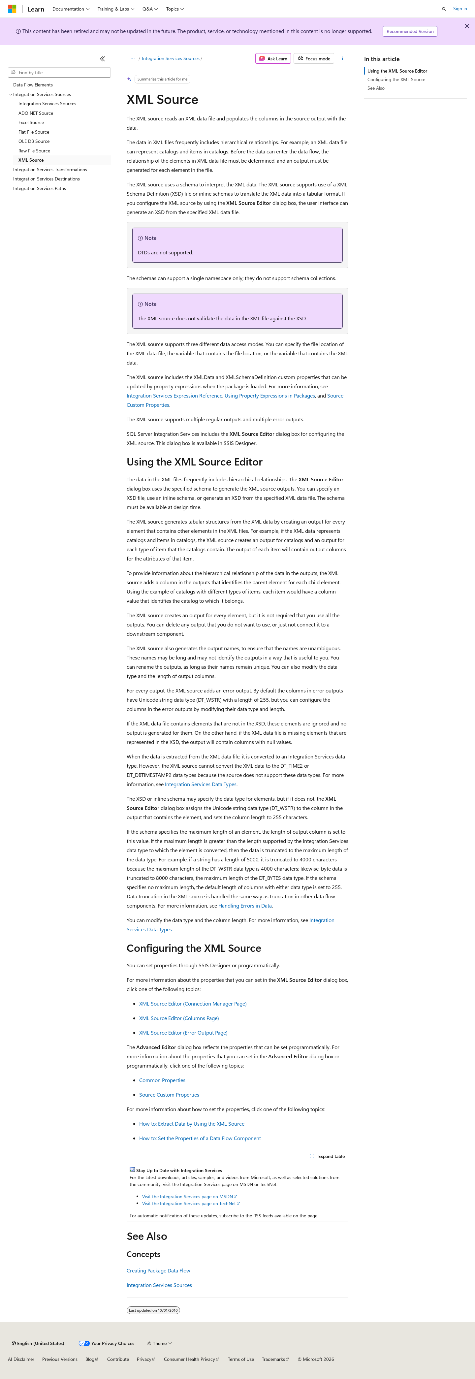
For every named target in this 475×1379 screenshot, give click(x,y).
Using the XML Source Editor (397, 71)
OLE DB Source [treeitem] (33, 141)
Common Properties (162, 1079)
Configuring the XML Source (396, 79)
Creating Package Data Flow (158, 1270)
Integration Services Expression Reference (174, 395)
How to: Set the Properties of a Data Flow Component (200, 1138)
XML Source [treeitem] (31, 160)
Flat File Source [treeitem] (33, 132)
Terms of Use (241, 1359)
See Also (376, 88)
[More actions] (342, 58)
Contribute (118, 1359)
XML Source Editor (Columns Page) (179, 1017)
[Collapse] (102, 59)
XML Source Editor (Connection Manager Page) (193, 1003)
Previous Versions (60, 1359)
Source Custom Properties (169, 1094)
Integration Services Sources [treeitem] (47, 103)
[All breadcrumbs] (132, 58)
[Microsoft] (12, 9)
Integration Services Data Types (201, 784)
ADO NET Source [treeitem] (35, 113)
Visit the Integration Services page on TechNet (189, 1203)
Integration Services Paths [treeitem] (39, 188)
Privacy (144, 1359)
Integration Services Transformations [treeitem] (50, 169)
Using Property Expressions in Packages (270, 395)
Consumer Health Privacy (189, 1359)
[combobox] (59, 72)
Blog (89, 1359)
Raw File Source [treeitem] (34, 150)
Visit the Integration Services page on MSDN (187, 1196)
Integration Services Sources (171, 58)
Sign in (460, 8)
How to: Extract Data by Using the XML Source (191, 1123)
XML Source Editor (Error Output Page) (183, 1032)
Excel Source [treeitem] (31, 122)
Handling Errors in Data (245, 905)
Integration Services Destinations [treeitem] (46, 179)
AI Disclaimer (21, 1359)
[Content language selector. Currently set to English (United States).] (38, 1343)
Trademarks (273, 1359)
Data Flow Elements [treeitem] (33, 84)
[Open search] (444, 9)
